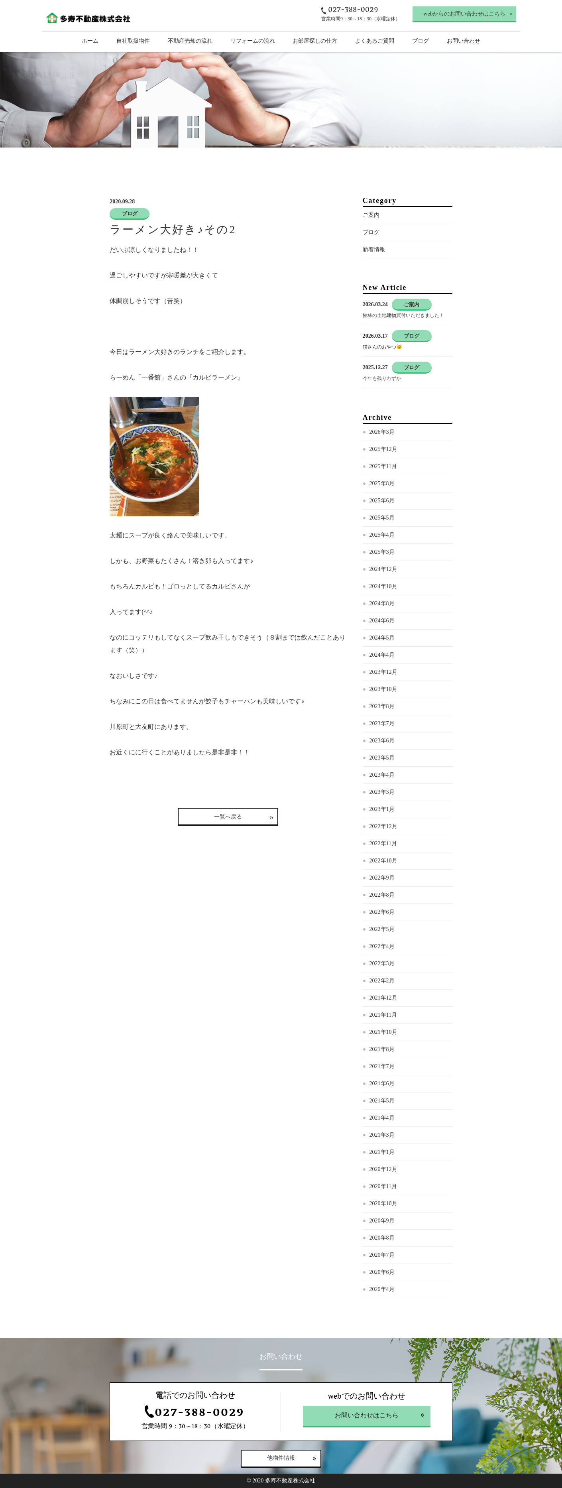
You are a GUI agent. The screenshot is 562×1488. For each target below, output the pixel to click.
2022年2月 (382, 981)
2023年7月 (382, 723)
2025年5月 (382, 518)
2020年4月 (382, 1289)
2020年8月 (382, 1238)
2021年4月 (382, 1118)
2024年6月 (382, 621)
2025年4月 (382, 535)
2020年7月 (382, 1255)
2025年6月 (382, 501)
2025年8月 (382, 483)
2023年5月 (382, 758)
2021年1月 (382, 1152)
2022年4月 (382, 946)
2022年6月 (382, 912)
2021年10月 (383, 1032)
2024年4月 (382, 655)
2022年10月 (383, 861)
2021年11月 (383, 1015)
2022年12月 (383, 826)
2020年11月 (383, 1186)
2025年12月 (383, 449)
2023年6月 (382, 741)
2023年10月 (383, 689)
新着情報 (374, 249)
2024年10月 (383, 586)
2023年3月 (382, 792)
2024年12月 (383, 569)
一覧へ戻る (228, 817)
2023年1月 (382, 809)
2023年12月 (383, 672)
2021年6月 (382, 1083)
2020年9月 (382, 1221)
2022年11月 (383, 843)
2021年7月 (382, 1066)
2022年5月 (382, 929)
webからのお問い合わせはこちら (464, 14)
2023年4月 (382, 775)
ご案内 (371, 215)
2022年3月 (382, 963)
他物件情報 (281, 1458)
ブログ (371, 232)
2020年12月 (383, 1169)
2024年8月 (382, 603)
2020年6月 (382, 1272)
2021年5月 (382, 1101)
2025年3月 (382, 552)
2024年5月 (382, 638)
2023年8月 (382, 706)
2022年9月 (382, 878)
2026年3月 (382, 432)
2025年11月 (383, 466)
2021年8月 (382, 1049)
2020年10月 (383, 1204)
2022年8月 (382, 895)
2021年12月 (383, 998)
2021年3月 (382, 1135)
